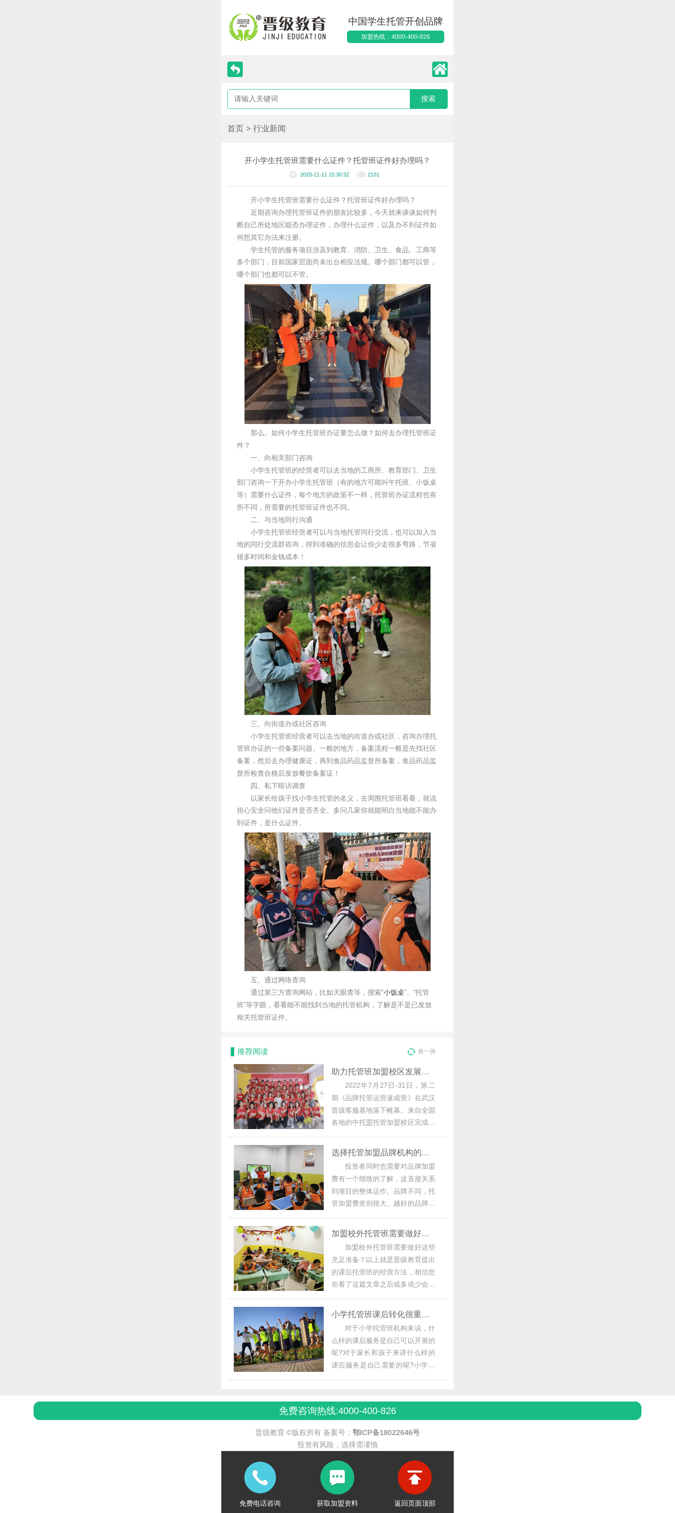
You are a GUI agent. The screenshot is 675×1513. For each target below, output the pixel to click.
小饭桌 (394, 992)
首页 (235, 128)
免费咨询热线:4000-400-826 (337, 1410)
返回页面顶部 (415, 1503)
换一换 (427, 1051)
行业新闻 (269, 128)
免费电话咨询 (260, 1503)
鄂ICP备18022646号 (386, 1432)
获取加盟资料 (337, 1503)
